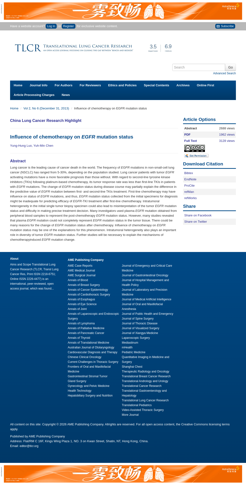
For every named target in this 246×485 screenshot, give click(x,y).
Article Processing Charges (34, 95)
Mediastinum (130, 342)
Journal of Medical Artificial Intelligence (146, 299)
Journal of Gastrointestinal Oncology (145, 275)
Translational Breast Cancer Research (146, 376)
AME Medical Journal (81, 270)
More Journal (130, 414)
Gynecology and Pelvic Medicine (88, 386)
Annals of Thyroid (79, 338)
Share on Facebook (197, 215)
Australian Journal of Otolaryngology (91, 347)
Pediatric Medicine (133, 352)
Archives (183, 85)
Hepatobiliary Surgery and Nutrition (90, 395)
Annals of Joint (77, 309)
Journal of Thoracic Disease (140, 323)
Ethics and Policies (122, 85)
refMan (189, 192)
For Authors (64, 85)
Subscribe (225, 26)
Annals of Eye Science (82, 304)
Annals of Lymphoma (81, 323)
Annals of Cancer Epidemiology (88, 289)
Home (18, 85)
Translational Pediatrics (137, 405)
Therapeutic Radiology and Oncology (145, 371)
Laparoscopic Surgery (136, 338)
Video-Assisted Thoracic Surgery (143, 410)
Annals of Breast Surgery (84, 285)
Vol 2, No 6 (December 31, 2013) (47, 108)
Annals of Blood (78, 280)
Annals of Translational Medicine (88, 342)
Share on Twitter (195, 221)
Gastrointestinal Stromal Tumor (87, 376)
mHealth (127, 347)
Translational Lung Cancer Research (145, 400)
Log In (51, 26)
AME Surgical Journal (81, 275)
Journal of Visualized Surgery (140, 328)
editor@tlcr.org (29, 446)
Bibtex (188, 173)
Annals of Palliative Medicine (86, 328)
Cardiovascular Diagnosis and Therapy (92, 352)
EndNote (190, 179)
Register (68, 26)
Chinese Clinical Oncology (84, 357)
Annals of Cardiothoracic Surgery (89, 294)
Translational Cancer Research (141, 386)
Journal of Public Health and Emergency (147, 313)
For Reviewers (90, 85)
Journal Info (38, 85)
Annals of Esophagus (81, 299)
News (66, 95)
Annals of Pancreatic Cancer (86, 333)
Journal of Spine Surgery (138, 318)
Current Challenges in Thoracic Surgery (93, 362)
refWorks (190, 198)
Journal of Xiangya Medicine (140, 333)
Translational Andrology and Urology (145, 381)
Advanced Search (224, 73)
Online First (205, 85)
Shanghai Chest (132, 366)
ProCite (189, 185)
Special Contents (156, 85)
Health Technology (80, 390)
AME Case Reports (80, 265)
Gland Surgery (77, 381)
